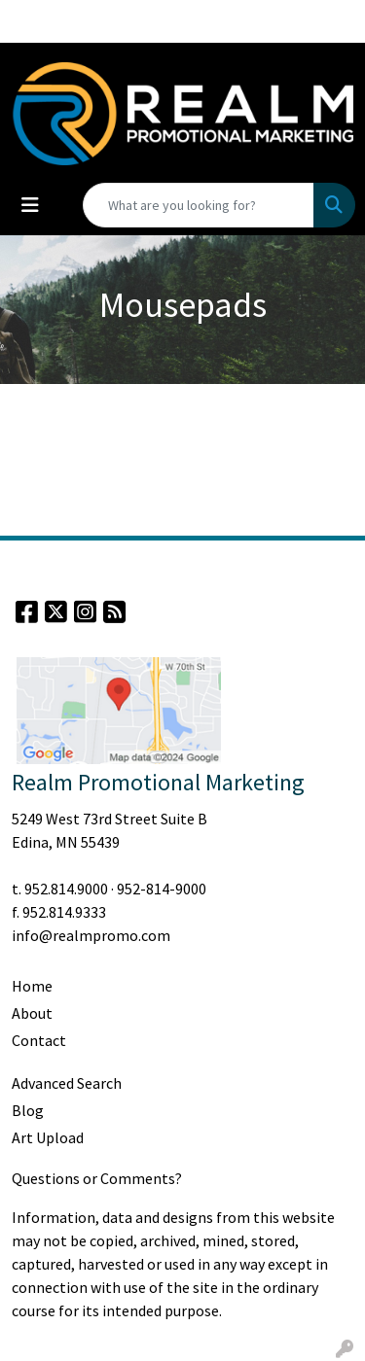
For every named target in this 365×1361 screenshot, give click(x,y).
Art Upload (48, 1137)
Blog (28, 1110)
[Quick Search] (198, 205)
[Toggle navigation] (30, 205)
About (32, 1013)
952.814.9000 (66, 888)
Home (32, 985)
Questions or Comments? (97, 1178)
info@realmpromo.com (91, 935)
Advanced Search (67, 1083)
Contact (39, 1040)
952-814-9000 (161, 888)
